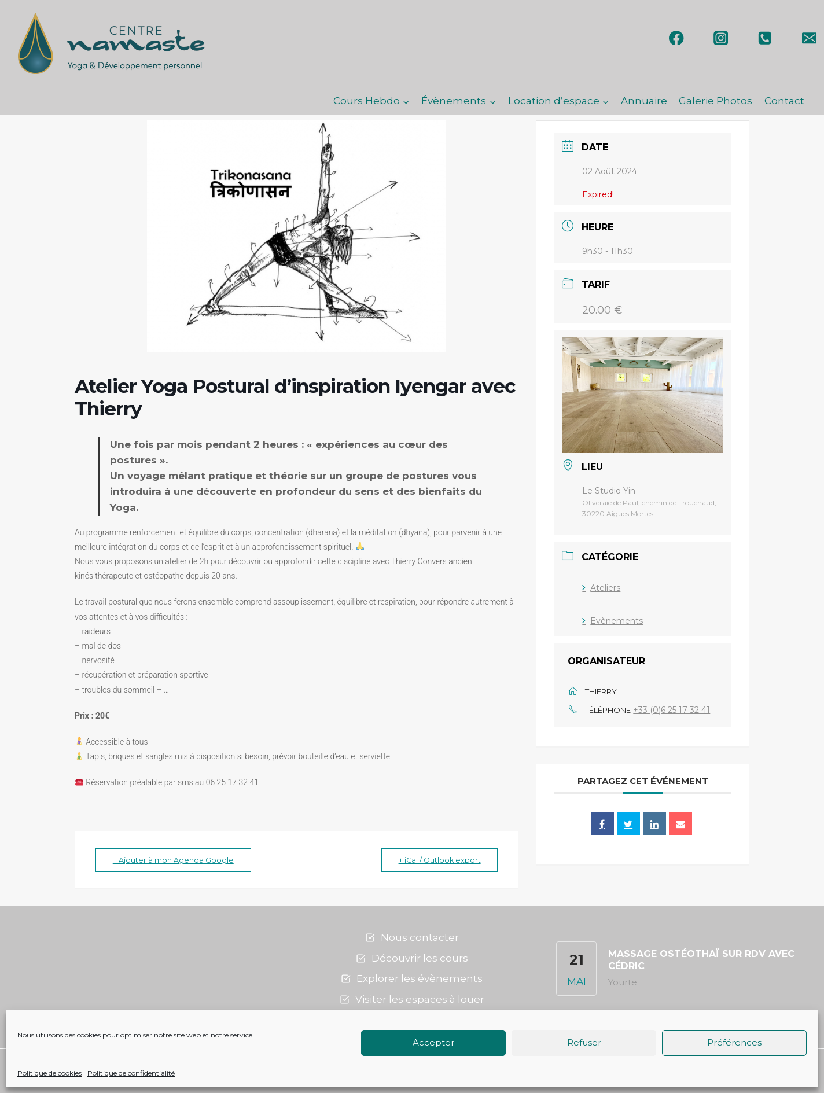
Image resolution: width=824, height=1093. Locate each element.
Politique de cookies (49, 1073)
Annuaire (644, 100)
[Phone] (765, 38)
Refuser (584, 1042)
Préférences (734, 1042)
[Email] (809, 38)
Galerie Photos (715, 100)
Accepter (433, 1042)
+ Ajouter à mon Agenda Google (176, 859)
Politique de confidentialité (131, 1073)
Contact (784, 100)
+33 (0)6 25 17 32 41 (671, 710)
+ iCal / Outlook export (435, 859)
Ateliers (601, 588)
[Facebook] (676, 38)
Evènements (612, 621)
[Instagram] (720, 38)
